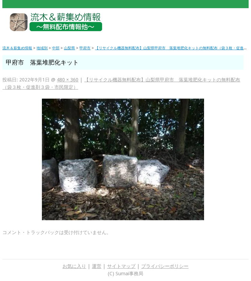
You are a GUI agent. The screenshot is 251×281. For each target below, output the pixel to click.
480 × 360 (67, 79)
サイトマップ (121, 266)
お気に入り (74, 266)
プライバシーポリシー (165, 266)
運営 (96, 266)
